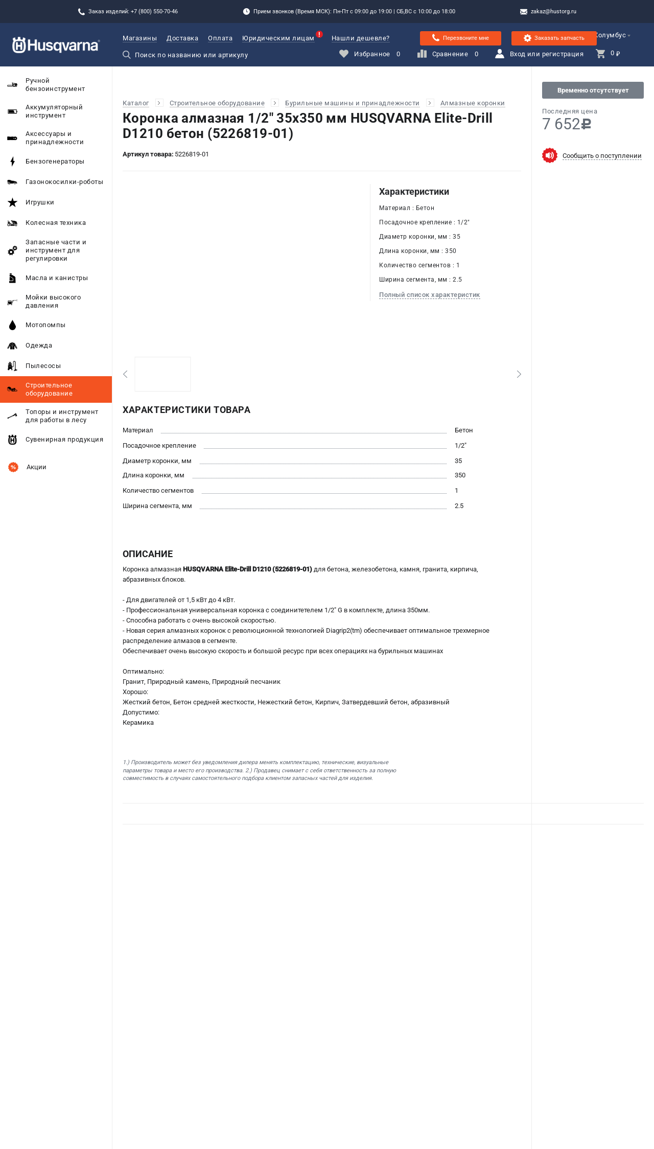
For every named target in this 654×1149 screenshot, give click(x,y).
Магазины (140, 38)
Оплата (220, 38)
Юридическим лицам (278, 38)
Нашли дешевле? (361, 38)
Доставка (182, 38)
